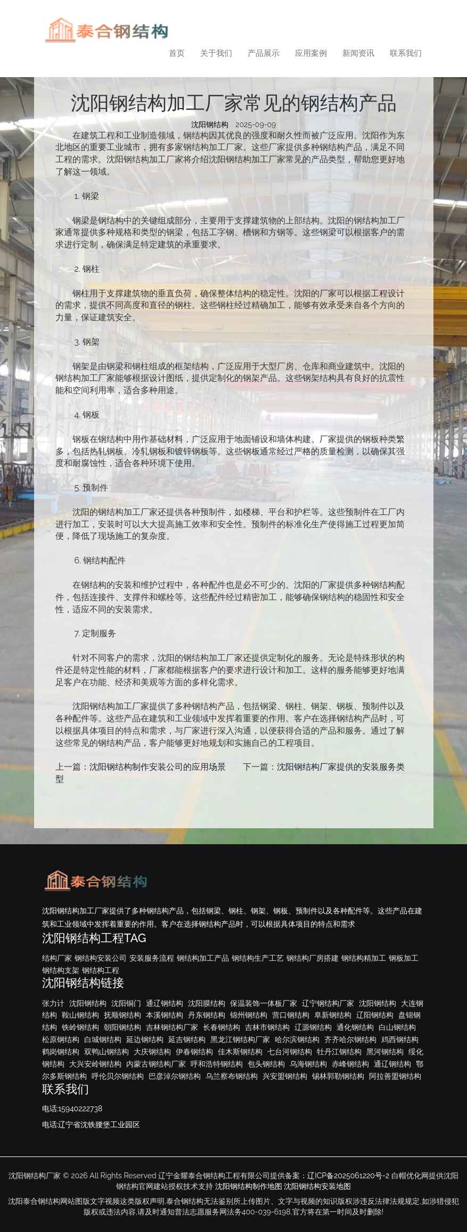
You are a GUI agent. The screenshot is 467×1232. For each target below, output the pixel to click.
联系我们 (406, 53)
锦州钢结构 (248, 1015)
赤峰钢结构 (350, 1064)
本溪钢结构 (164, 1015)
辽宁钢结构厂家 (328, 1003)
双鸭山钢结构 (106, 1051)
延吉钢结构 (187, 1039)
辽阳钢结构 (375, 1015)
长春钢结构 (221, 1027)
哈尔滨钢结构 (297, 1039)
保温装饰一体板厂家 (263, 1003)
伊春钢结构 (194, 1051)
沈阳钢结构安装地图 (317, 1186)
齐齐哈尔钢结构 (350, 1039)
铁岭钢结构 (80, 1027)
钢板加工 (404, 958)
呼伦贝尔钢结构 (118, 1076)
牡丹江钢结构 (339, 1051)
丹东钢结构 (206, 1015)
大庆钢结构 (152, 1051)
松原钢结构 (60, 1039)
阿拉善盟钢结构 (395, 1076)
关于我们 (216, 53)
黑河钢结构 (385, 1051)
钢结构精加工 (363, 958)
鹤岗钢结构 (60, 1051)
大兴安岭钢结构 (95, 1064)
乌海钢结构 (308, 1064)
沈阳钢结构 (209, 124)
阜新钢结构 (332, 1015)
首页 (177, 53)
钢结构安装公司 (101, 958)
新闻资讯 (358, 53)
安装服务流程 (151, 958)
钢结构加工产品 (203, 958)
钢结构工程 (100, 970)
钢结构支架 (60, 970)
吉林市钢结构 (267, 1027)
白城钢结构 (102, 1039)
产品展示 (264, 53)
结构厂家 (57, 958)
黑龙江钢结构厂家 (240, 1039)
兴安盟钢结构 (285, 1076)
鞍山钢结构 (80, 1015)
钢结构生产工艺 (258, 958)
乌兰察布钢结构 (232, 1076)
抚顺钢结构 (122, 1015)
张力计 (53, 1003)
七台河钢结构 (289, 1051)
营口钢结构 (290, 1015)
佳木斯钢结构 (240, 1051)
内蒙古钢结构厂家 (156, 1064)
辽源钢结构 (313, 1027)
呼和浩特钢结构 (217, 1064)
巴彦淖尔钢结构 (175, 1076)
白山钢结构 (397, 1027)
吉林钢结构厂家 (172, 1027)
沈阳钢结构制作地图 (248, 1186)
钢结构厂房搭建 (312, 958)
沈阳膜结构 (206, 1003)
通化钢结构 (355, 1027)
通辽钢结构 (164, 1003)
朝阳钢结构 (122, 1027)
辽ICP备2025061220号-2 (348, 1175)
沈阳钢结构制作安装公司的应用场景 (157, 767)
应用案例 (311, 53)
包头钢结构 (266, 1064)
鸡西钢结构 (400, 1039)
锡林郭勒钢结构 (338, 1076)
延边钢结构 (144, 1039)
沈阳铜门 (126, 1003)
